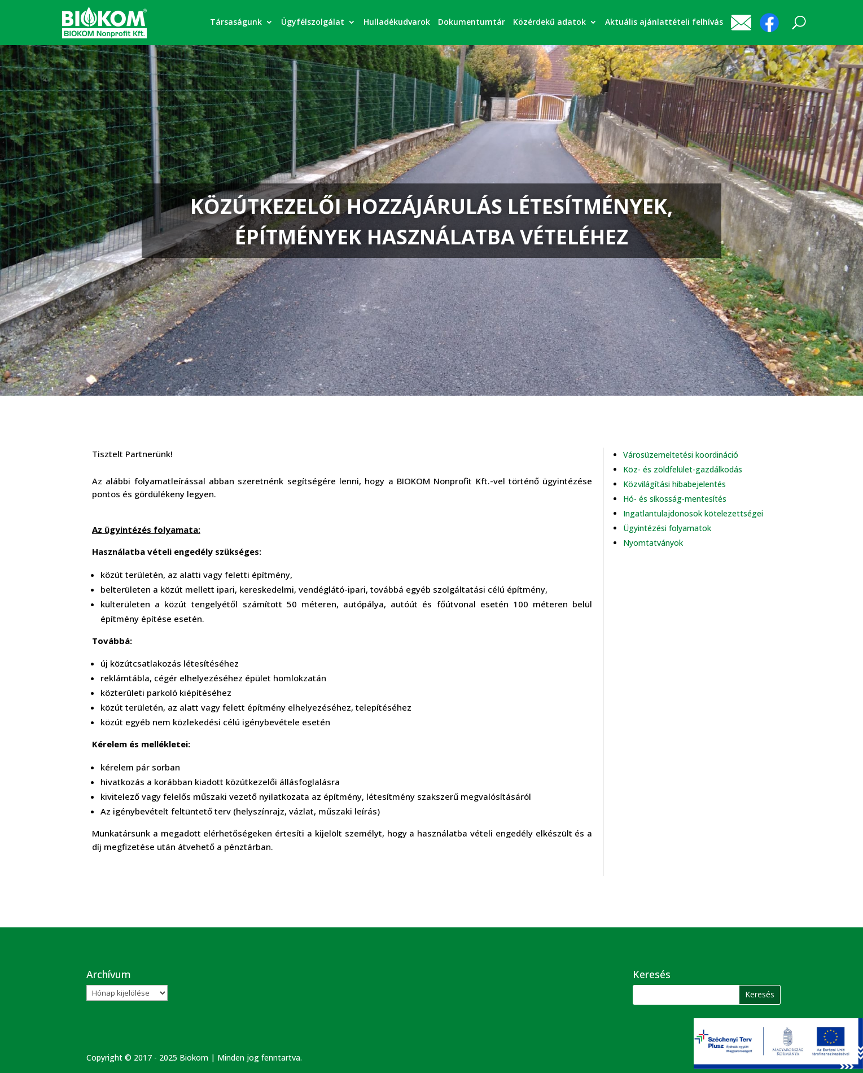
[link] (104, 21)
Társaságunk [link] (236, 22)
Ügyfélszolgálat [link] (312, 22)
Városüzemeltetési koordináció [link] (680, 454)
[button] (760, 995)
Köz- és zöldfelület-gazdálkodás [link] (682, 469)
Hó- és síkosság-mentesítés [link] (674, 498)
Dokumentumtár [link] (471, 22)
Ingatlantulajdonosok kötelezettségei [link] (693, 513)
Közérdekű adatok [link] (549, 22)
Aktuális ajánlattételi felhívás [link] (664, 22)
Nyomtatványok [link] (653, 542)
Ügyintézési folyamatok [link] (667, 528)
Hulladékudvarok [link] (396, 22)
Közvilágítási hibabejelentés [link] (674, 484)
